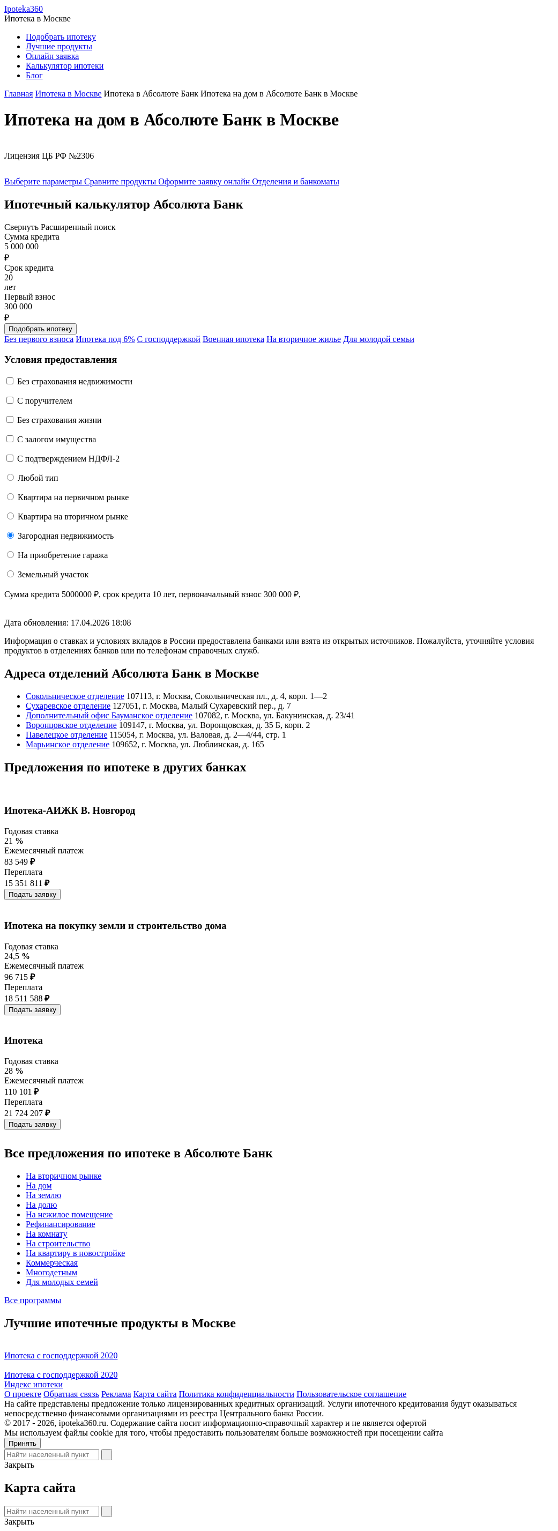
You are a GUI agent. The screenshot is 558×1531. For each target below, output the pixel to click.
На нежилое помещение (69, 1214)
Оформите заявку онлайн (205, 181)
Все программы (32, 1300)
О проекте (22, 1394)
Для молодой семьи (378, 339)
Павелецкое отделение (66, 734)
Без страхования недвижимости (74, 381)
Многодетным (51, 1272)
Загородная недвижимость (66, 535)
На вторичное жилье (303, 339)
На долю (41, 1204)
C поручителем (44, 400)
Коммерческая (52, 1262)
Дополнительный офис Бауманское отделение (109, 715)
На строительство (58, 1243)
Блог (34, 75)
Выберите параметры (44, 181)
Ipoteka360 (23, 8)
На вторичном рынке (63, 1175)
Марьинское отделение (67, 744)
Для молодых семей (62, 1282)
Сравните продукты (121, 181)
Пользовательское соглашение (351, 1394)
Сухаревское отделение (68, 705)
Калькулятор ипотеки (64, 65)
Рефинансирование (60, 1224)
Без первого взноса (38, 339)
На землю (43, 1195)
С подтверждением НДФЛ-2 (68, 458)
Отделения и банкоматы (295, 181)
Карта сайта (155, 1394)
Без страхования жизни (59, 420)
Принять (22, 1443)
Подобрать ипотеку (61, 36)
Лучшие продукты (59, 46)
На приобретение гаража (63, 555)
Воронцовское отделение (71, 725)
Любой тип (38, 477)
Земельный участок (53, 574)
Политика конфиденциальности (237, 1394)
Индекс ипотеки (33, 1384)
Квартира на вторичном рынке (73, 516)
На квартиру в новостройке (75, 1253)
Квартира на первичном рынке (73, 497)
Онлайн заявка (52, 56)
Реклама (116, 1394)
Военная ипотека (233, 339)
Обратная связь (71, 1394)
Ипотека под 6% (105, 339)
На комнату (46, 1233)
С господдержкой (168, 339)
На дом (39, 1185)
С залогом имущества (56, 439)
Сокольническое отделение (75, 696)
